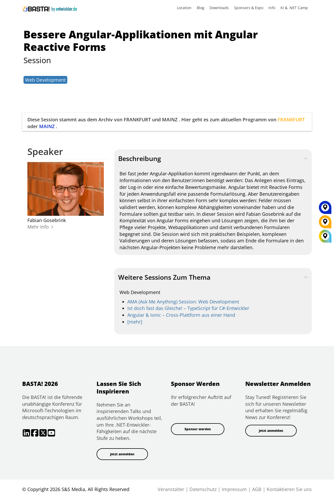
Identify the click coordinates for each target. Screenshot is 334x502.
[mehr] (134, 322)
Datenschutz (203, 489)
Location (184, 7)
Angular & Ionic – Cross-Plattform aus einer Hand (181, 315)
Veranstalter (171, 489)
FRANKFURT (291, 119)
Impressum (234, 489)
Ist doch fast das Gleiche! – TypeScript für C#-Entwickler (188, 308)
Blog (200, 7)
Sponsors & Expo (248, 7)
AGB (256, 489)
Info (272, 7)
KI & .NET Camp (294, 7)
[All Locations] (325, 236)
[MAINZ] (325, 209)
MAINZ (47, 126)
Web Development (45, 80)
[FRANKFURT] (325, 223)
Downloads (219, 7)
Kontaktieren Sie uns (289, 489)
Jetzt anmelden (122, 454)
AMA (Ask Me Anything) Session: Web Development (183, 301)
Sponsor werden (197, 429)
